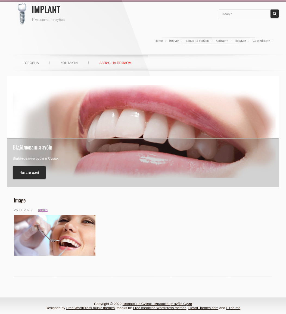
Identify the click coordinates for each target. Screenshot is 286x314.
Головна (31, 63)
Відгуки (174, 40)
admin (43, 210)
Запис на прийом (197, 40)
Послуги (240, 40)
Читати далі (29, 172)
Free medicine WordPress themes (159, 308)
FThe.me (233, 308)
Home (159, 40)
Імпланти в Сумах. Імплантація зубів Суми (157, 304)
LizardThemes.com (203, 308)
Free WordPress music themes (90, 308)
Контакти (222, 40)
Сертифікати (261, 40)
